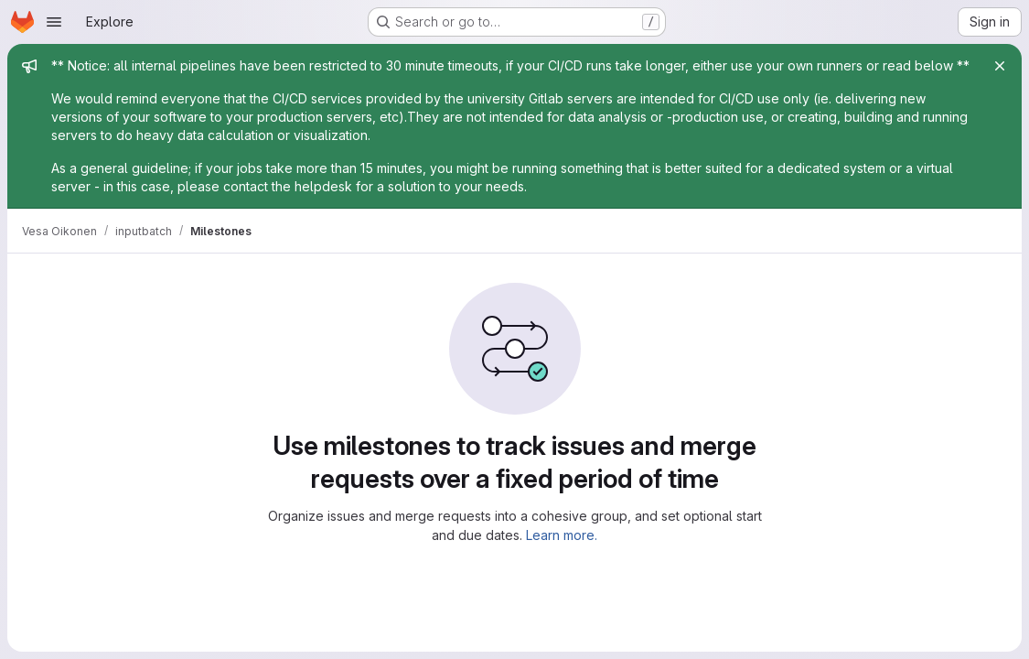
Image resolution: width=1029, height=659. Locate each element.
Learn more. (561, 535)
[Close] (1000, 66)
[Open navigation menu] (54, 22)
